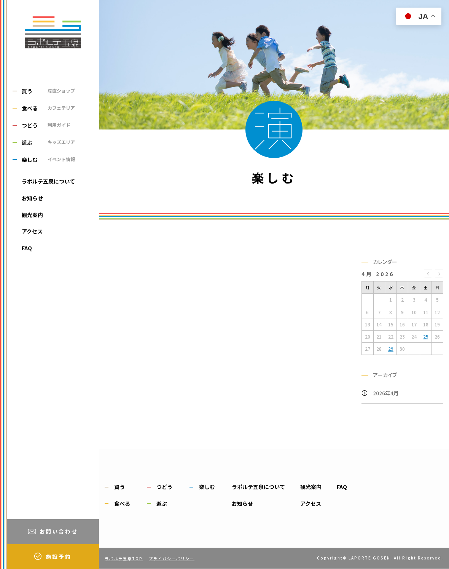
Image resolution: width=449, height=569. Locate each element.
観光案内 (32, 215)
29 (390, 348)
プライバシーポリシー (171, 558)
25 (425, 336)
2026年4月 (386, 393)
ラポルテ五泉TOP (124, 558)
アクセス (32, 231)
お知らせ (32, 198)
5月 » (439, 274)
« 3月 (428, 274)
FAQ (27, 248)
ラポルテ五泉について (48, 181)
